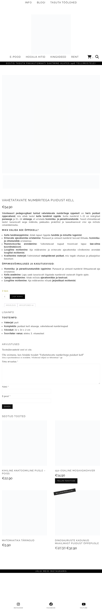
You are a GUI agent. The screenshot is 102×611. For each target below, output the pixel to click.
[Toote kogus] (5, 296)
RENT (75, 56)
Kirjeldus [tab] (11, 305)
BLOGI (41, 2)
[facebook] (51, 605)
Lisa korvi (17, 297)
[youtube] (83, 605)
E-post (6, 396)
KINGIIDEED (58, 56)
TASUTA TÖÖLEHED (63, 2)
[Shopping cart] (91, 57)
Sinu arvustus (10, 361)
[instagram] (18, 605)
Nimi (5, 386)
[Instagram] (13, 587)
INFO (28, 2)
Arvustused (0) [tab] (26, 305)
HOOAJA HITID (35, 56)
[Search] (97, 56)
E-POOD (15, 56)
